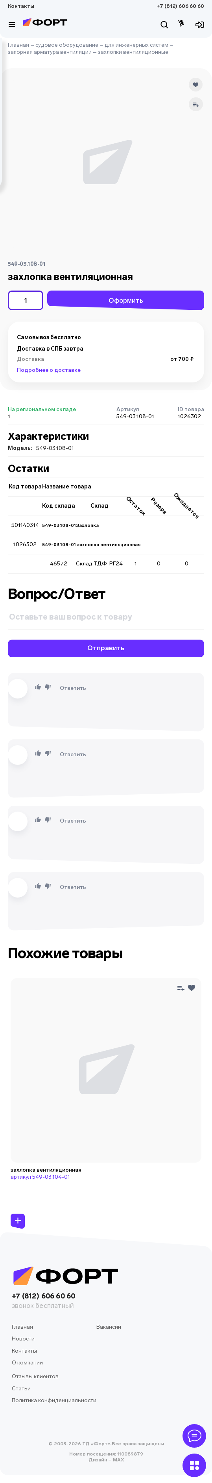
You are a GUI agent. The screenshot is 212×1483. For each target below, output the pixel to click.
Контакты (21, 6)
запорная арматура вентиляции (50, 52)
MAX (118, 1460)
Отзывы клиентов (35, 1376)
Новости (23, 1339)
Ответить (73, 688)
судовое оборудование (66, 45)
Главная (18, 45)
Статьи (21, 1389)
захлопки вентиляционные (133, 52)
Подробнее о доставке (49, 370)
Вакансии (108, 1327)
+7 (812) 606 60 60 (180, 6)
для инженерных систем (136, 45)
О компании (27, 1363)
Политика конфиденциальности (54, 1400)
